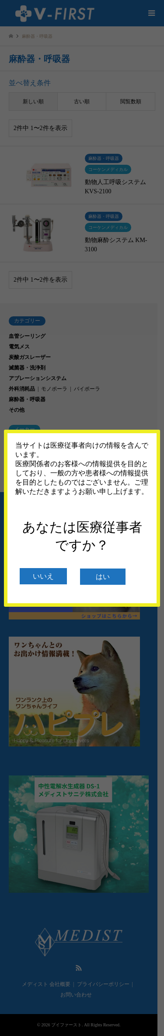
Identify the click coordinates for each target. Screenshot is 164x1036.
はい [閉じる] (103, 576)
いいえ (43, 576)
